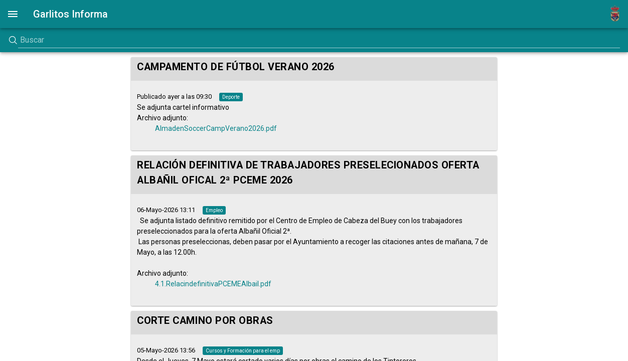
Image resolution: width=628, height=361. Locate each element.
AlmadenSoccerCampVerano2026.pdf (216, 128)
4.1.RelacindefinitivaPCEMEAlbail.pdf (213, 284)
